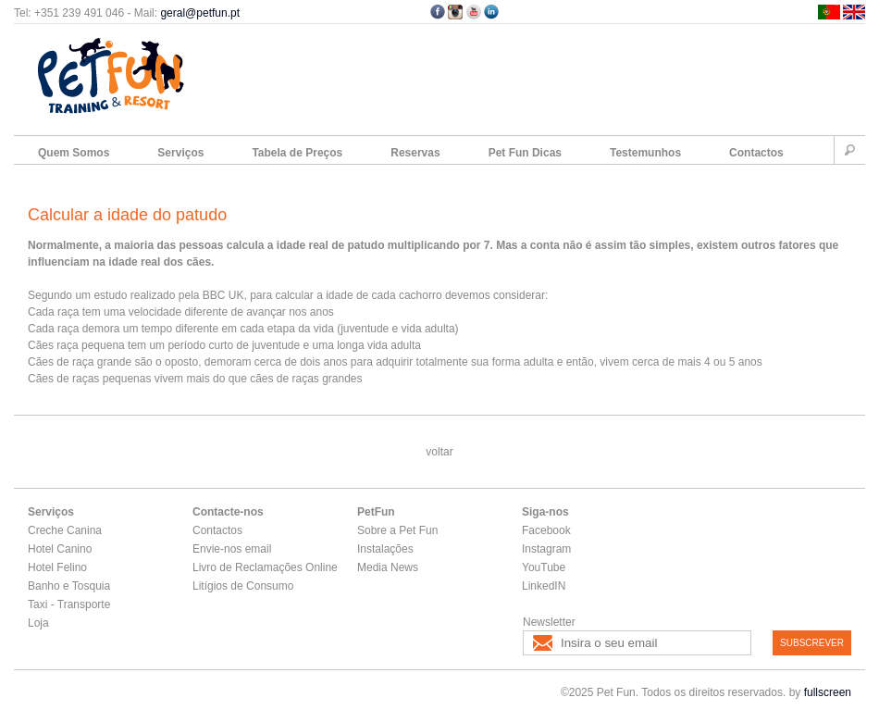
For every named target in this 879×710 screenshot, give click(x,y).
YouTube (543, 567)
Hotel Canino (60, 548)
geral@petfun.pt (200, 12)
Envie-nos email (231, 548)
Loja (38, 623)
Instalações (385, 548)
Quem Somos (73, 152)
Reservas (415, 152)
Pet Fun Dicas (525, 152)
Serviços (180, 152)
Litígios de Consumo (242, 585)
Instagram (546, 548)
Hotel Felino (57, 567)
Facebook (546, 530)
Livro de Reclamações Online (265, 567)
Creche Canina (65, 530)
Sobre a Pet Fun (397, 530)
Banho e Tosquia (69, 585)
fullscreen (827, 692)
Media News (387, 567)
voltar (439, 451)
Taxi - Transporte (69, 604)
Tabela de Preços (297, 152)
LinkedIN (543, 585)
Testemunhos (645, 152)
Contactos (756, 152)
